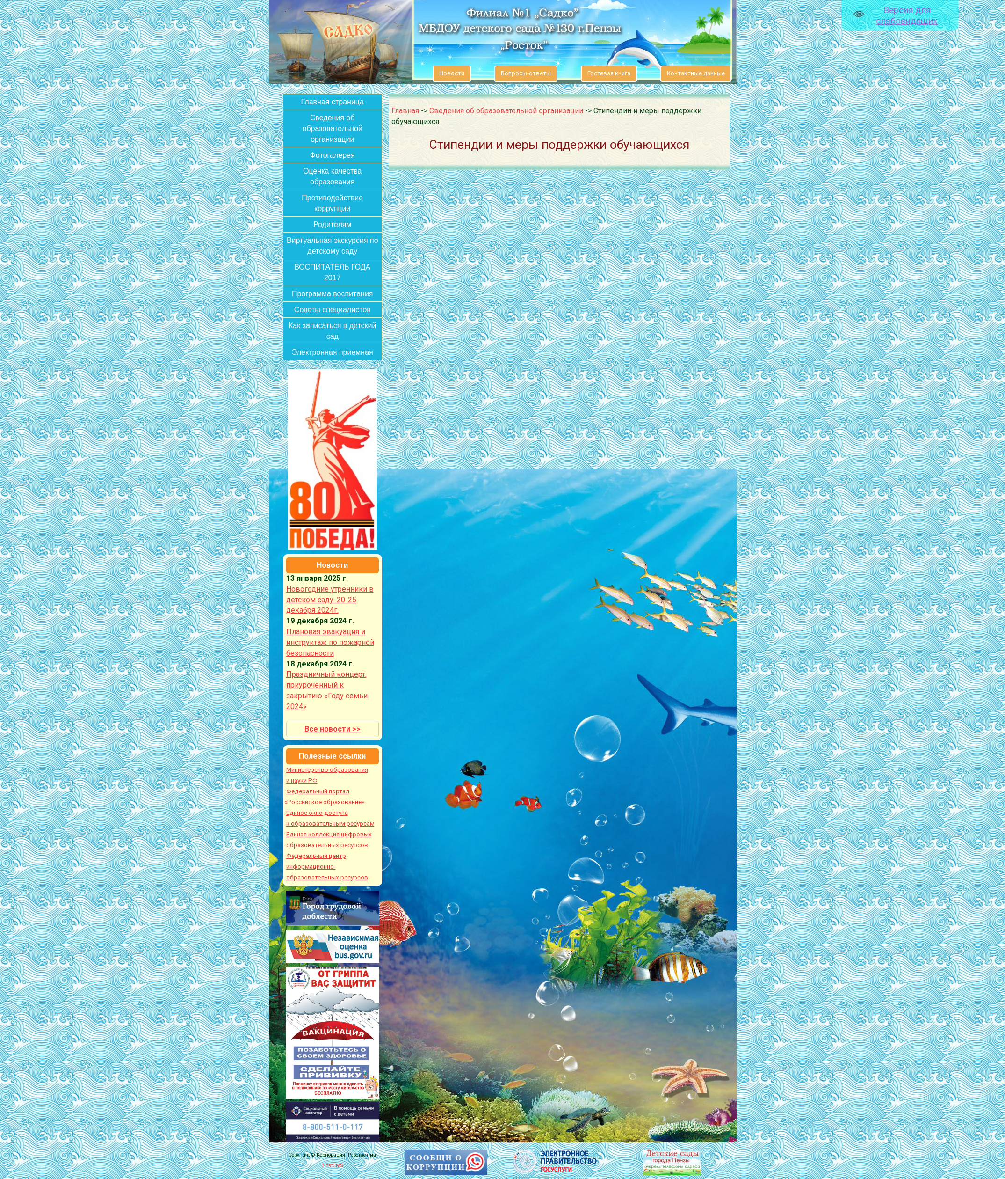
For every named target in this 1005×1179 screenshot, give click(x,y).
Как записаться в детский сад (332, 331)
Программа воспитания (332, 294)
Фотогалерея (332, 155)
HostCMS (332, 1166)
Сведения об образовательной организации (332, 128)
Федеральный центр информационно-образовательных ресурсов (327, 866)
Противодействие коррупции (332, 203)
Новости (451, 73)
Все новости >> (332, 729)
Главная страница (332, 102)
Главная (405, 110)
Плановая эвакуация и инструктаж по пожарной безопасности (330, 642)
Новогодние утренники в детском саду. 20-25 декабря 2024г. (330, 600)
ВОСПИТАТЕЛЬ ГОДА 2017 (332, 272)
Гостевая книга (608, 73)
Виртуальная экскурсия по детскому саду (332, 245)
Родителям (332, 224)
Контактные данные (696, 73)
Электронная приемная (332, 352)
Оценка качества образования (332, 176)
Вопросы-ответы (526, 73)
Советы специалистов (332, 310)
